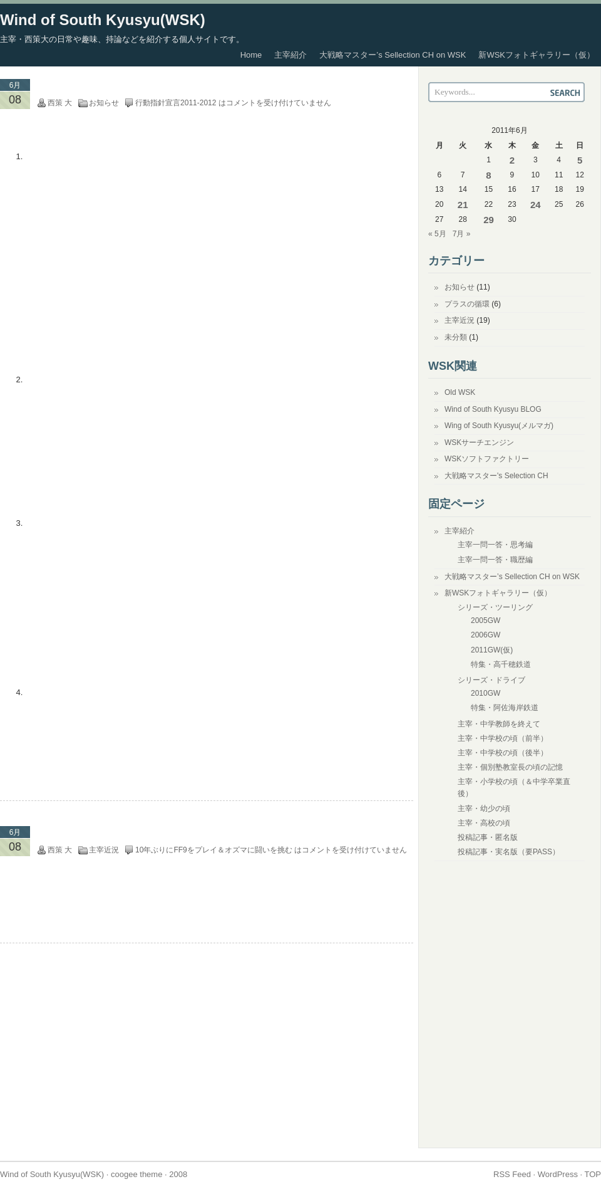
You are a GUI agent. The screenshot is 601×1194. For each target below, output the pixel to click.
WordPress (558, 1174)
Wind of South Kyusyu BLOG (493, 409)
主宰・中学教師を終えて (499, 724)
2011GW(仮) (492, 650)
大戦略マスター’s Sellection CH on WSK (392, 55)
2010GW (485, 693)
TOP (593, 1174)
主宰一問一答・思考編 (495, 544)
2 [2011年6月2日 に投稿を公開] (512, 160)
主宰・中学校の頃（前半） (503, 738)
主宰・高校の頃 (484, 823)
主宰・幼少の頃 (484, 808)
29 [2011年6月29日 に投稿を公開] (488, 219)
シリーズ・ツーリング (495, 607)
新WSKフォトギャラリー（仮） (536, 55)
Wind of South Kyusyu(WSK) (102, 19)
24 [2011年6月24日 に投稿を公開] (535, 204)
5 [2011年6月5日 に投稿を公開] (579, 160)
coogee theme (136, 1174)
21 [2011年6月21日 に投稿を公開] (463, 204)
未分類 (455, 337)
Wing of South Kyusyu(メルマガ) (498, 425)
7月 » (462, 233)
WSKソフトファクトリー (486, 458)
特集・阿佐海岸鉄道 (504, 707)
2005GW (485, 620)
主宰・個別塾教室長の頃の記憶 (510, 767)
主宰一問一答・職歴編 (495, 559)
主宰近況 (104, 850)
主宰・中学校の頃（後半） (503, 752)
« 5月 (437, 233)
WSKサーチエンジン (479, 442)
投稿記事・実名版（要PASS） (509, 851)
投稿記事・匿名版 (488, 837)
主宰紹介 (290, 55)
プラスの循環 (467, 304)
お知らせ (104, 102)
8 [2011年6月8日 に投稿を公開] (488, 175)
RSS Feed (512, 1174)
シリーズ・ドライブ (491, 680)
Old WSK (459, 392)
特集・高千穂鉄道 (501, 664)
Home (251, 55)
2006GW (485, 635)
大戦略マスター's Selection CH (496, 475)
